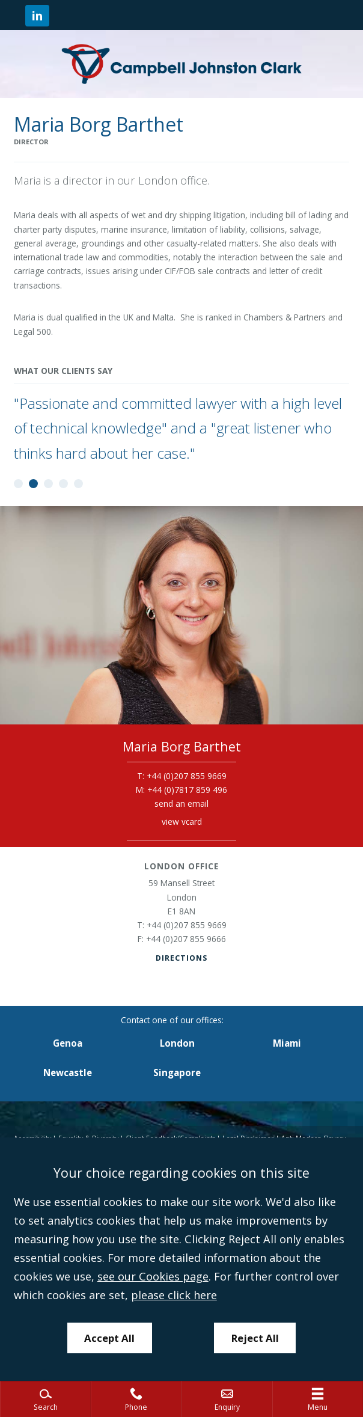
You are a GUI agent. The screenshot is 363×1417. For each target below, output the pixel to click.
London (177, 1043)
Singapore (177, 1073)
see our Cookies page (153, 1276)
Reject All (255, 1338)
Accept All (109, 1338)
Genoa (67, 1043)
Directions (181, 958)
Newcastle (67, 1073)
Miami (287, 1043)
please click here (174, 1295)
